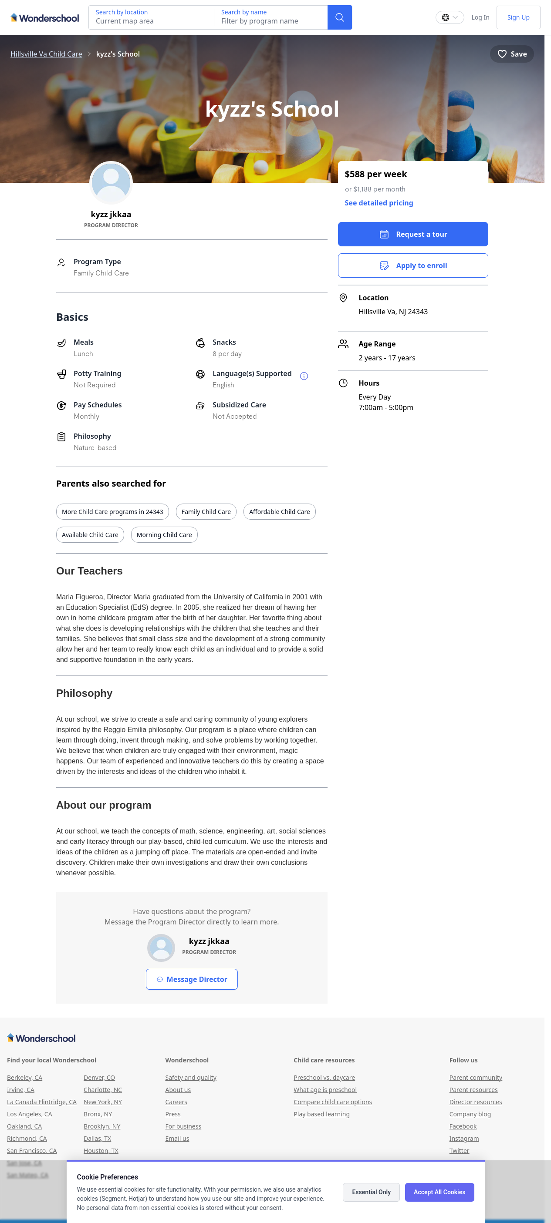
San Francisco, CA (32, 1150)
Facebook (463, 1126)
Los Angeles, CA (29, 1114)
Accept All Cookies (439, 1192)
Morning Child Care (164, 535)
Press (172, 1114)
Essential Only (371, 1192)
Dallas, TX (97, 1138)
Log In (480, 17)
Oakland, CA (24, 1126)
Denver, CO (99, 1077)
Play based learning (322, 1114)
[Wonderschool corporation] (272, 1038)
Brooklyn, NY (102, 1126)
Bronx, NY (98, 1114)
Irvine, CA (20, 1089)
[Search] (340, 17)
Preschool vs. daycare (324, 1077)
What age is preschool (325, 1089)
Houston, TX (101, 1150)
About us (178, 1089)
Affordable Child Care (279, 511)
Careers (176, 1102)
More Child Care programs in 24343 (112, 511)
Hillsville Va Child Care (46, 54)
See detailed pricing (379, 203)
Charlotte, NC (103, 1089)
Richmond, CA (27, 1138)
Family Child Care (206, 511)
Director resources (476, 1102)
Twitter (460, 1150)
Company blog (470, 1114)
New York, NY (103, 1102)
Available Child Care (90, 535)
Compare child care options (333, 1102)
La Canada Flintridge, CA (42, 1102)
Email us (177, 1138)
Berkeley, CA (24, 1077)
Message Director (191, 979)
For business (183, 1126)
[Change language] (450, 17)
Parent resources (474, 1089)
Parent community (476, 1077)
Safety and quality (190, 1077)
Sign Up (518, 17)
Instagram (464, 1138)
